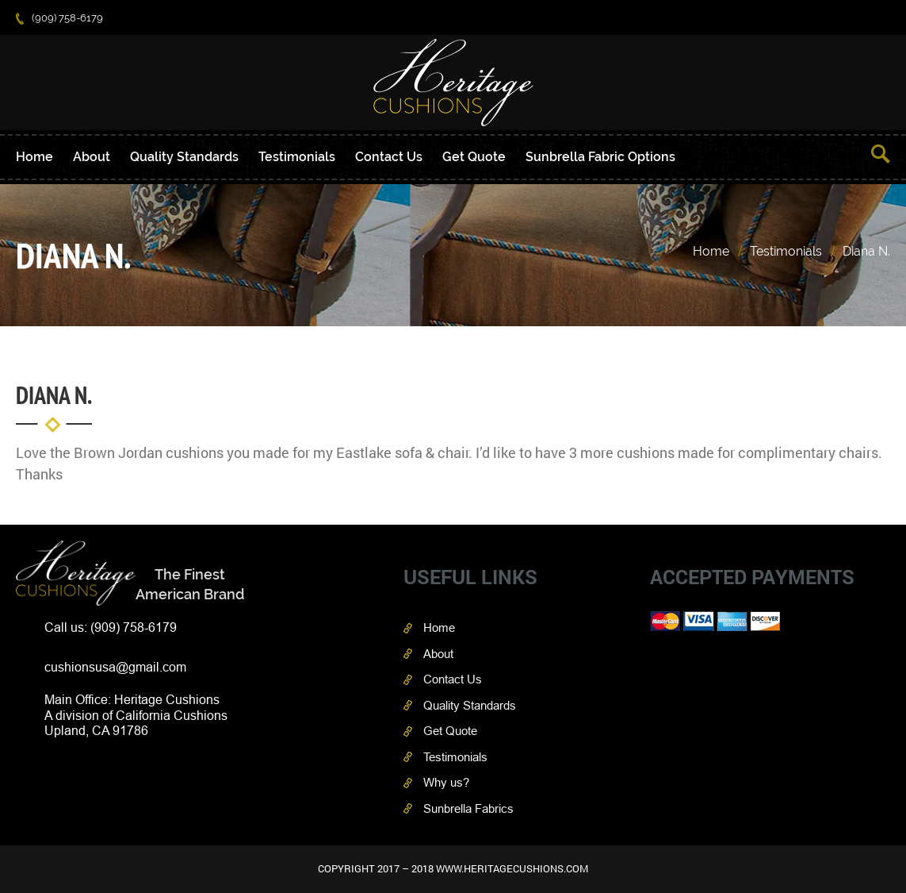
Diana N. (866, 251)
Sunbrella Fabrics (468, 808)
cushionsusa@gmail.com (115, 667)
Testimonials (296, 156)
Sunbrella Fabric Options (600, 156)
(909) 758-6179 (59, 18)
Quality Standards (184, 156)
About (91, 156)
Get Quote (474, 156)
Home (34, 156)
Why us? (446, 782)
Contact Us (388, 156)
